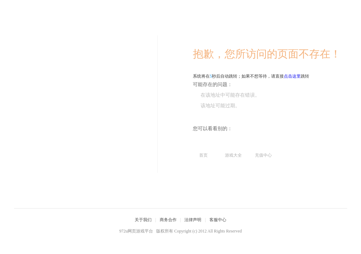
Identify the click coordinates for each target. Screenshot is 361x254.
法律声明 (192, 219)
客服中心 (217, 219)
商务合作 (168, 219)
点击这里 (292, 76)
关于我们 (143, 219)
